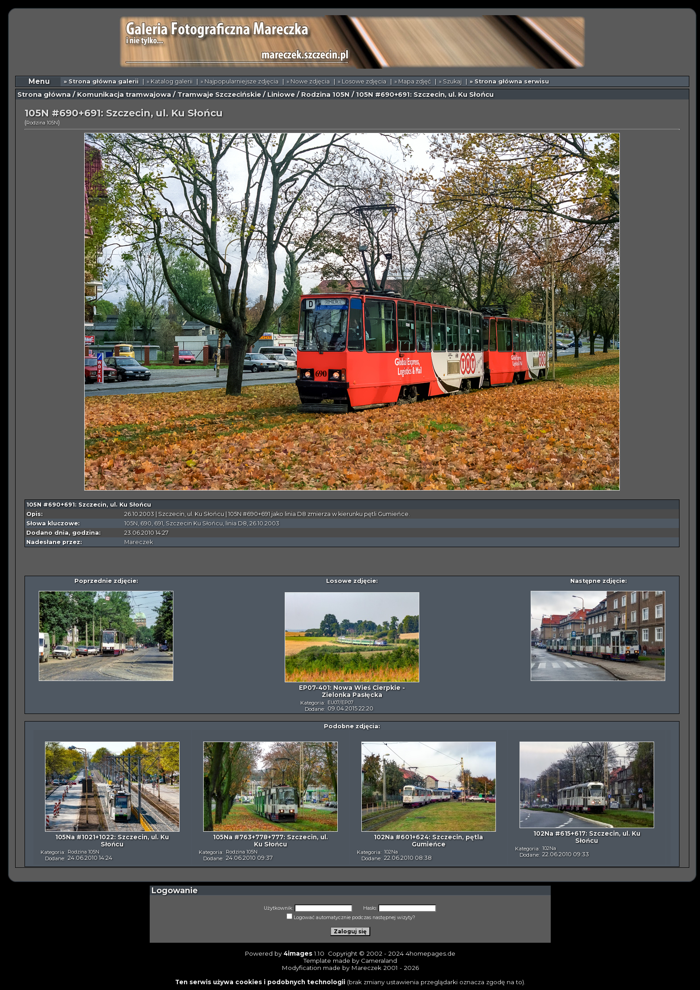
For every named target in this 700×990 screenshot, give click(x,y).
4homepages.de (430, 953)
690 (145, 523)
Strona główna (44, 95)
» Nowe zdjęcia (308, 81)
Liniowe (281, 95)
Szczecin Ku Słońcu (194, 523)
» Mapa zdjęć (412, 81)
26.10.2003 (264, 523)
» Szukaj (450, 81)
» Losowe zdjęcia (362, 81)
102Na (391, 852)
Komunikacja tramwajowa (124, 95)
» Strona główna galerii (101, 81)
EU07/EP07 (340, 702)
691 (158, 523)
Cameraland (379, 960)
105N (131, 523)
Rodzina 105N (325, 95)
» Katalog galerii (169, 81)
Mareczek (138, 542)
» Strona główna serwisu (509, 81)
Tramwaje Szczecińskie (219, 95)
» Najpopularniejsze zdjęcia (239, 81)
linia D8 (236, 523)
